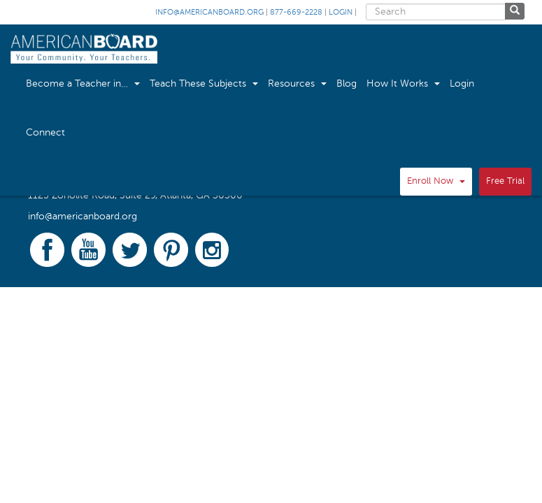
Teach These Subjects (204, 84)
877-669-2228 (296, 13)
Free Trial (505, 181)
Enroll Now (436, 181)
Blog (346, 84)
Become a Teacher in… (83, 84)
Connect (45, 133)
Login (340, 13)
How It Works (403, 84)
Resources (297, 84)
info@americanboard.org (209, 13)
